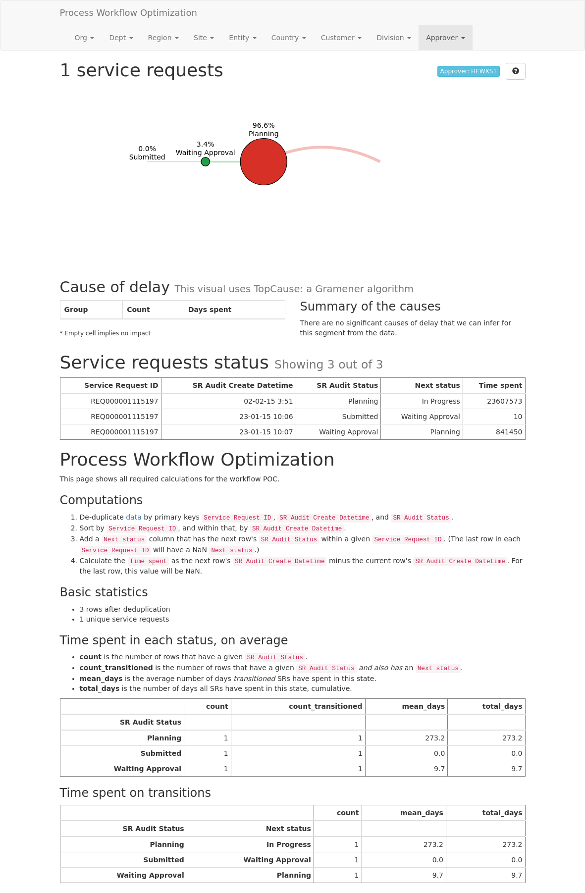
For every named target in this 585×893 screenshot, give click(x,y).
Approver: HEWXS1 (468, 71)
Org (85, 38)
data (134, 517)
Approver (445, 38)
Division (393, 38)
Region (163, 38)
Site (204, 38)
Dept (121, 38)
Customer (341, 38)
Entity (242, 38)
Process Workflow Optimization (129, 12)
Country (288, 38)
